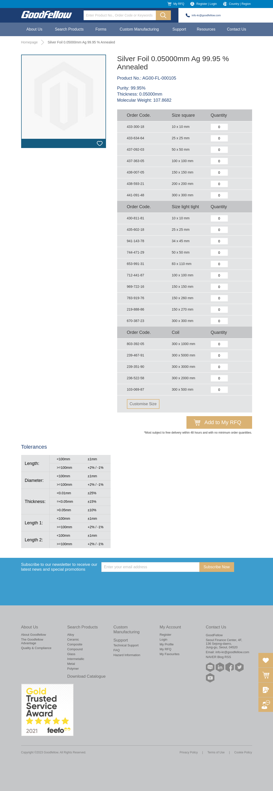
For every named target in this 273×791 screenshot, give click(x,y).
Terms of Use (216, 752)
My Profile (167, 644)
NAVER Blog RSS (218, 657)
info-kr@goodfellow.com (206, 15)
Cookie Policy (243, 752)
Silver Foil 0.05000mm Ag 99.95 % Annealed (81, 42)
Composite (74, 644)
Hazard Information (127, 655)
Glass (71, 654)
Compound (75, 649)
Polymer (73, 668)
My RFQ (178, 4)
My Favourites (170, 654)
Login (163, 639)
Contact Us (236, 29)
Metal (71, 664)
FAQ (117, 650)
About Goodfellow (33, 634)
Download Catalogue (86, 676)
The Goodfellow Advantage (32, 641)
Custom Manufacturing (139, 29)
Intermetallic (75, 659)
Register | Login (206, 4)
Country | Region (240, 4)
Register (165, 634)
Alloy (70, 634)
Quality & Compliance (36, 648)
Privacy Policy (189, 752)
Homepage (29, 42)
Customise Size (143, 404)
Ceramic (73, 639)
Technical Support (126, 645)
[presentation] (138, 581)
